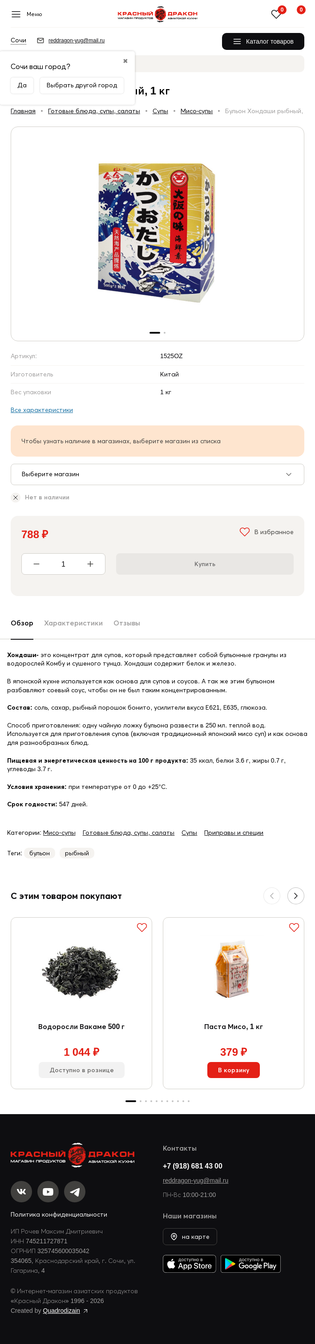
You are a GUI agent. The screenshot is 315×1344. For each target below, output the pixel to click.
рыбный (77, 853)
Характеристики (73, 622)
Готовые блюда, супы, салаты (94, 111)
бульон (39, 853)
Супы (160, 111)
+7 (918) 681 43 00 (192, 1165)
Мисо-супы (197, 111)
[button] (295, 895)
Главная (23, 111)
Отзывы (126, 622)
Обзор (22, 622)
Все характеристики (42, 410)
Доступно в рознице (81, 1070)
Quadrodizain (61, 1311)
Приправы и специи (233, 833)
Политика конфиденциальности (59, 1214)
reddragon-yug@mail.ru (195, 1181)
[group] (157, 234)
